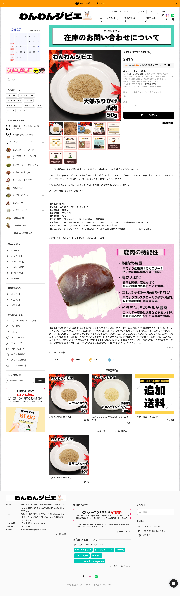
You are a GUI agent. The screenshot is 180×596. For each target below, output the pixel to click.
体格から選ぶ (152, 19)
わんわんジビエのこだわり (121, 12)
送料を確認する (151, 84)
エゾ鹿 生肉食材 (21, 172)
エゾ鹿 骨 (18, 203)
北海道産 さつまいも (23, 233)
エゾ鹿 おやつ (20, 195)
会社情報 (140, 12)
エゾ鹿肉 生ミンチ (22, 180)
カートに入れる (149, 115)
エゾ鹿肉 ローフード (23, 150)
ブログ (153, 12)
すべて (58, 360)
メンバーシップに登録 (134, 74)
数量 (125, 102)
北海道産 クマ (19, 225)
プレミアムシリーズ (22, 142)
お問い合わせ (166, 12)
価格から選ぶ (131, 19)
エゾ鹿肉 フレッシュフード (26, 157)
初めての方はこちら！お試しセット (26, 127)
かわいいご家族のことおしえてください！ (142, 92)
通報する (170, 348)
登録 (40, 380)
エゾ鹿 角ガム (20, 210)
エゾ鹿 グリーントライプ (26, 165)
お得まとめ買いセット (23, 135)
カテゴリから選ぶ (109, 19)
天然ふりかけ (19, 188)
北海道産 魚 (18, 218)
